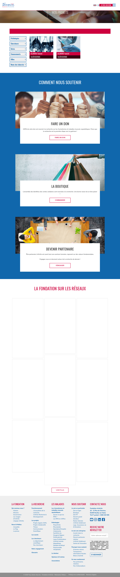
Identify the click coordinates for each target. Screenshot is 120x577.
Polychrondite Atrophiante (57, 549)
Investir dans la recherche (78, 534)
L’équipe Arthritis (18, 521)
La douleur (55, 553)
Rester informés (78, 521)
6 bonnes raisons (78, 549)
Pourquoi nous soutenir (79, 547)
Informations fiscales (79, 554)
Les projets (35, 520)
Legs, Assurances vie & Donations (79, 526)
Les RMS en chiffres (59, 519)
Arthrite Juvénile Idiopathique (58, 542)
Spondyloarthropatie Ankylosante (59, 530)
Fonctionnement (37, 508)
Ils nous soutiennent (78, 559)
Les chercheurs (36, 539)
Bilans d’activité (78, 556)
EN (96, 5)
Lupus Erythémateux (59, 539)
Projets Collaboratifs (39, 525)
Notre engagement (38, 549)
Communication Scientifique (38, 530)
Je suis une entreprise (79, 531)
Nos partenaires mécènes (78, 563)
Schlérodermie (57, 537)
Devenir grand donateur (77, 518)
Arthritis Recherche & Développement (39, 516)
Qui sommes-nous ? (18, 508)
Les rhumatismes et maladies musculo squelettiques (58, 510)
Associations (56, 561)
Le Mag (15, 529)
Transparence (77, 552)
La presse (16, 531)
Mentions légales (91, 575)
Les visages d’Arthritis (16, 518)
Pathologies (55, 523)
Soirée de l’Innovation (80, 543)
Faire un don (60, 138)
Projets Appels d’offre (40, 523)
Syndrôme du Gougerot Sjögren (58, 534)
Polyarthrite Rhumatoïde (57, 526)
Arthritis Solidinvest (79, 523)
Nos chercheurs (38, 545)
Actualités (16, 527)
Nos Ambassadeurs (79, 566)
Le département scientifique (38, 542)
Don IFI (75, 515)
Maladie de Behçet (59, 545)
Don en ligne (77, 511)
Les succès (35, 535)
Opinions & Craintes (58, 557)
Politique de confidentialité (77, 575)
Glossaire (35, 553)
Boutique (76, 513)
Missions (16, 513)
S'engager (60, 265)
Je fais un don (106, 5)
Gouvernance (17, 515)
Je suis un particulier (78, 508)
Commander (60, 200)
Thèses (35, 527)
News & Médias (17, 525)
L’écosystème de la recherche (39, 512)
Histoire (15, 511)
